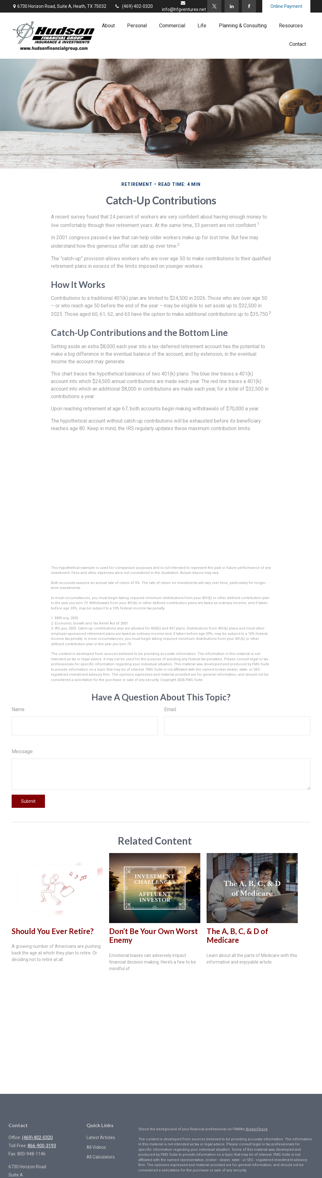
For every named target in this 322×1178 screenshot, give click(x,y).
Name (18, 709)
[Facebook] (249, 6)
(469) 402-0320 (133, 6)
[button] (108, 25)
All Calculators (100, 1156)
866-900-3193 (42, 1145)
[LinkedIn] (232, 6)
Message (22, 751)
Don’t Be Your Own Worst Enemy (153, 936)
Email (170, 709)
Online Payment (286, 6)
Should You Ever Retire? (53, 931)
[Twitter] (214, 6)
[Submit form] (28, 801)
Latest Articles (100, 1137)
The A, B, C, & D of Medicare (237, 936)
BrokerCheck (257, 1129)
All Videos (96, 1147)
